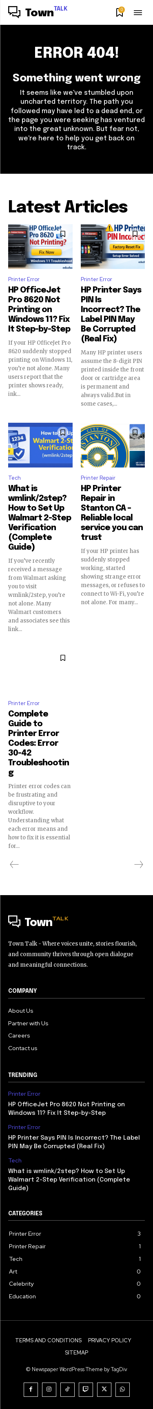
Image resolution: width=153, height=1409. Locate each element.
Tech (14, 477)
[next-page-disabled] (138, 865)
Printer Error (24, 279)
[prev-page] (14, 865)
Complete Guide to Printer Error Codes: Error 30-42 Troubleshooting (38, 743)
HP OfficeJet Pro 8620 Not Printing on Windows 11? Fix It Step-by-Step (39, 310)
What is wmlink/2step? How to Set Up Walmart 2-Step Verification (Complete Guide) (39, 518)
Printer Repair (98, 477)
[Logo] (38, 13)
